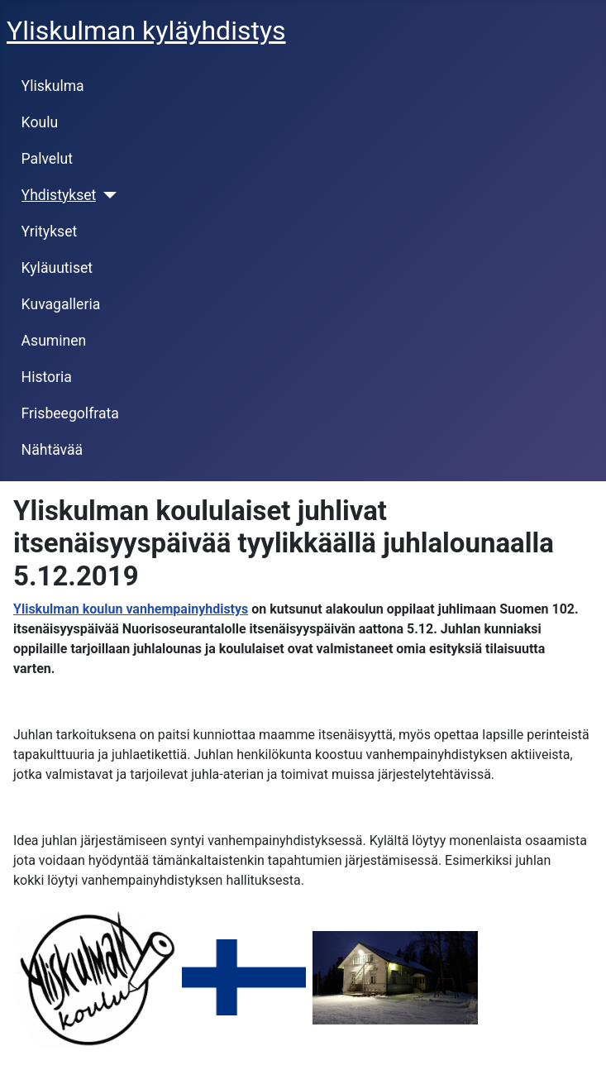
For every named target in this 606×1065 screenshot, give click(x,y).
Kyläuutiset (57, 268)
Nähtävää (52, 450)
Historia (46, 377)
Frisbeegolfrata (70, 413)
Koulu (40, 122)
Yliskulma (52, 86)
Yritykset (49, 231)
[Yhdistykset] (106, 195)
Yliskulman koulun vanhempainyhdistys (130, 609)
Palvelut (47, 158)
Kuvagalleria (61, 304)
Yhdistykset (59, 195)
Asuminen (54, 340)
